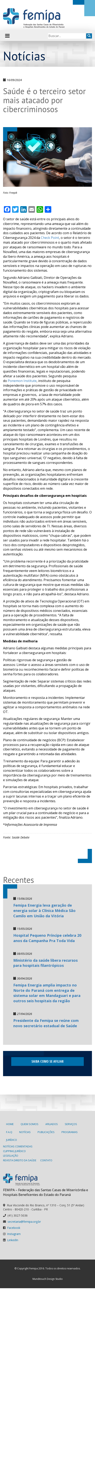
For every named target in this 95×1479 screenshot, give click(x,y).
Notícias (25, 1132)
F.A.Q (9, 1132)
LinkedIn (12, 1240)
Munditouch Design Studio (47, 1279)
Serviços (71, 1124)
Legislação (10, 1155)
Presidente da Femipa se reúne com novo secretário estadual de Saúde (46, 1023)
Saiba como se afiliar (47, 1061)
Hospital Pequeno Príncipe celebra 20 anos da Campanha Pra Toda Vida (47, 938)
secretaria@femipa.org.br (24, 1222)
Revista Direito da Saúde (19, 1160)
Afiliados (51, 1124)
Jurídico (11, 1140)
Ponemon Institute (22, 381)
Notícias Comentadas (17, 1146)
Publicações (46, 1132)
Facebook (13, 1228)
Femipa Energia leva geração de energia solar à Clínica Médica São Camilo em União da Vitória (44, 910)
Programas (69, 1132)
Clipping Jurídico (14, 1151)
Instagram (14, 1234)
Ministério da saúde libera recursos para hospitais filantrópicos (45, 963)
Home (10, 1124)
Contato (46, 1160)
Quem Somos (29, 1124)
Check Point (49, 237)
